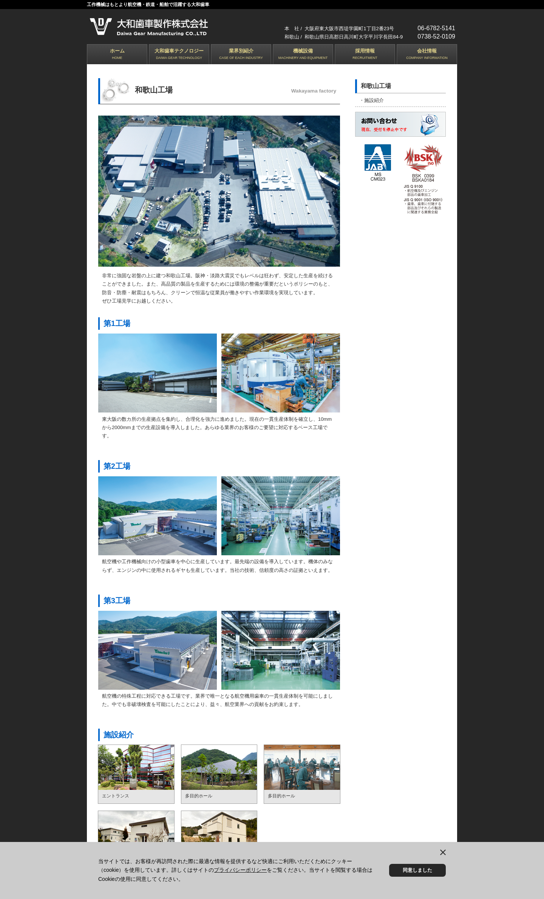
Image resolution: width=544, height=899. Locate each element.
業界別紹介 (241, 54)
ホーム (117, 54)
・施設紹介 (371, 100)
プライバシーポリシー (240, 870)
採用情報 (365, 54)
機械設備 (303, 54)
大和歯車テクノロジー (179, 54)
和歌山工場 (376, 86)
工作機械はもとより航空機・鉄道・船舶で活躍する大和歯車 (148, 4)
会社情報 (427, 54)
